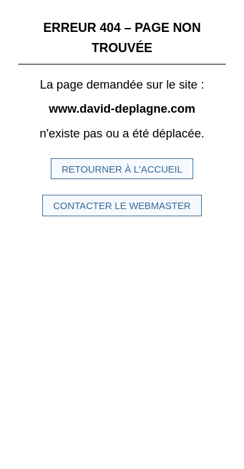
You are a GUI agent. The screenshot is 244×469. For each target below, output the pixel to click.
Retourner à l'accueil (122, 169)
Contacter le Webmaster (122, 206)
